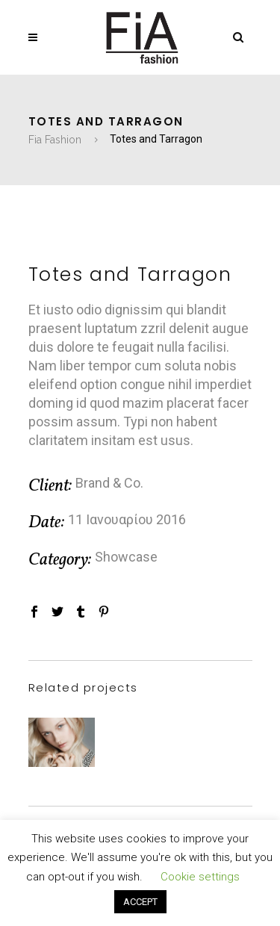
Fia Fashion (54, 139)
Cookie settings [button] (200, 876)
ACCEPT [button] (140, 901)
